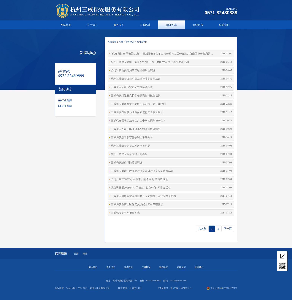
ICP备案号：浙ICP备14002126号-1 (174, 288)
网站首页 (66, 24)
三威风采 (145, 24)
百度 (76, 253)
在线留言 (198, 24)
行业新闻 (66, 100)
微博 (85, 253)
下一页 (228, 228)
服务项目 (118, 24)
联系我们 (224, 24)
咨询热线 (64, 71)
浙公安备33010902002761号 (222, 288)
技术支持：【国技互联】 (130, 288)
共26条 (202, 228)
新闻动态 (171, 24)
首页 (121, 42)
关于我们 (92, 24)
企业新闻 (66, 106)
